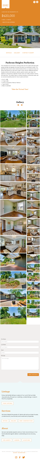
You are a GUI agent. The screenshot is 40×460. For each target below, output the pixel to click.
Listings (6, 391)
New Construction (26, 420)
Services (6, 411)
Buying (5, 420)
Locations (26, 440)
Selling (13, 420)
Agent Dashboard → (20, 452)
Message (3, 355)
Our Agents (7, 440)
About (5, 428)
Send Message (33, 374)
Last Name (3, 344)
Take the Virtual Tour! (20, 89)
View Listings (7, 403)
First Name (3, 339)
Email (2, 350)
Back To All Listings (9, 22)
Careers (17, 440)
